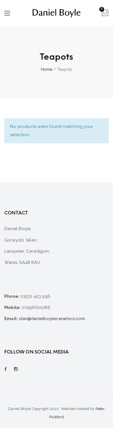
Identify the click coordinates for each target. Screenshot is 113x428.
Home (47, 69)
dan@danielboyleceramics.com (52, 318)
